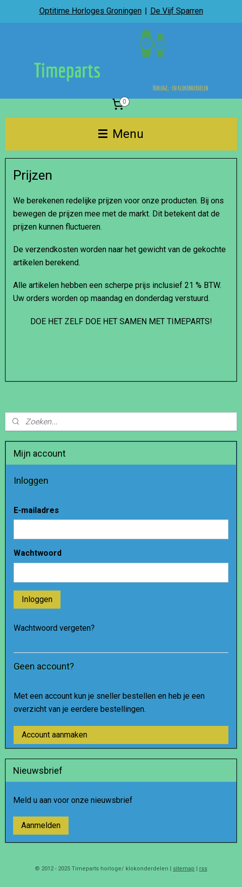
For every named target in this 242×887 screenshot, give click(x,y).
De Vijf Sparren (176, 11)
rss (203, 868)
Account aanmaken (54, 735)
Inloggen (37, 599)
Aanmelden (40, 825)
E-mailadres (36, 510)
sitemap (184, 868)
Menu (121, 134)
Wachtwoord (38, 553)
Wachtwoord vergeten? (54, 628)
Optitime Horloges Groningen (90, 11)
